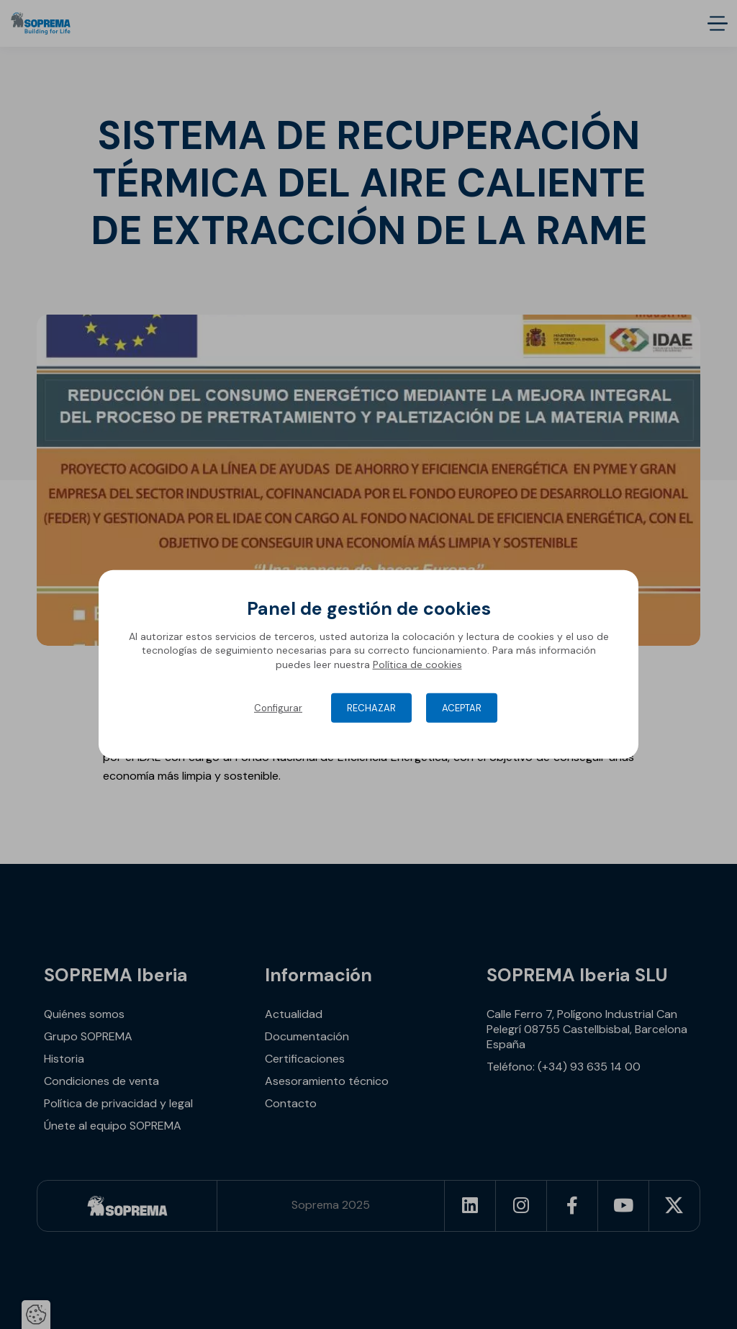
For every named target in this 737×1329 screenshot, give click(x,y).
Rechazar (371, 708)
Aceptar (461, 708)
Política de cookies (417, 664)
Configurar (278, 708)
